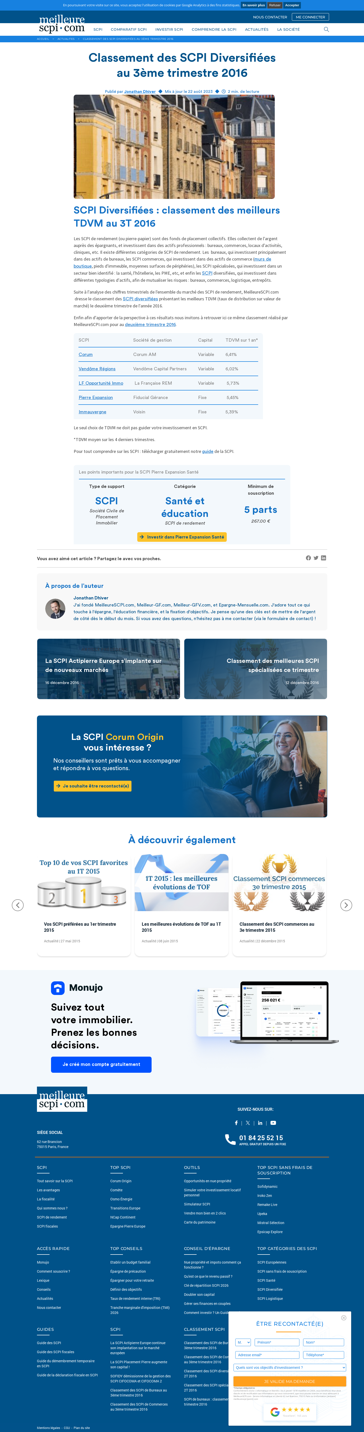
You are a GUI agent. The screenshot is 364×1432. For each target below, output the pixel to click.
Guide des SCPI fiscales (55, 1351)
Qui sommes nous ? (52, 1208)
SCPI (98, 29)
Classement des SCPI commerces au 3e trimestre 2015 (277, 927)
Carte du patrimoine (199, 1222)
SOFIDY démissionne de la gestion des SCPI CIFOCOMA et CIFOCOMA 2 (140, 1378)
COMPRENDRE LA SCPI (214, 29)
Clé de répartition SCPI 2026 (206, 1285)
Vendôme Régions (97, 369)
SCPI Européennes (271, 1262)
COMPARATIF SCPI (129, 29)
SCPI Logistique (270, 1298)
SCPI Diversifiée (270, 1289)
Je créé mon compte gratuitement (101, 1064)
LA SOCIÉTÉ (288, 29)
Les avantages (48, 1190)
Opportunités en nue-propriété (207, 1180)
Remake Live (267, 1204)
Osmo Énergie (121, 1199)
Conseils (44, 1289)
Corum (86, 354)
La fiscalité (46, 1199)
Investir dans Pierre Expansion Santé (182, 536)
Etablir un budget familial (130, 1262)
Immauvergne (92, 412)
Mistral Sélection (270, 1222)
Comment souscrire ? (53, 1271)
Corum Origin (120, 1180)
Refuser (275, 5)
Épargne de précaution (128, 1271)
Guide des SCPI (49, 1342)
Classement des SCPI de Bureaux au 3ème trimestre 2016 (138, 1393)
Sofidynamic (267, 1186)
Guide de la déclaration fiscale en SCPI (67, 1375)
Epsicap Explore (270, 1231)
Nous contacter (49, 1307)
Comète (116, 1190)
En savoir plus (254, 5)
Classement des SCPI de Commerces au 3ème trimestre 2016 (139, 1407)
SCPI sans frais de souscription (282, 1271)
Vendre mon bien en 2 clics (205, 1213)
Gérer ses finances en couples (207, 1303)
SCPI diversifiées (140, 299)
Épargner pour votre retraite (132, 1280)
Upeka (262, 1213)
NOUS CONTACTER (270, 17)
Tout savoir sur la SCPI (55, 1180)
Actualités (45, 1298)
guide (207, 451)
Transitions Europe (125, 1208)
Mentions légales (49, 1428)
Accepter (292, 5)
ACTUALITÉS (257, 29)
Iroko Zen (264, 1195)
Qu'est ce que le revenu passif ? (208, 1276)
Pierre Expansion (96, 397)
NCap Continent (122, 1217)
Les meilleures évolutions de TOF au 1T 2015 (181, 927)
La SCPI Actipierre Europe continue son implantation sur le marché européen (137, 1347)
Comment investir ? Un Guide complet (213, 1312)
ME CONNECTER (310, 17)
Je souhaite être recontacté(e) (92, 785)
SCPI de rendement (52, 1217)
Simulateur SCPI (197, 1204)
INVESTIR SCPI (169, 29)
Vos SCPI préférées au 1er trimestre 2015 (80, 927)
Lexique (43, 1280)
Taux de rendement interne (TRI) (135, 1298)
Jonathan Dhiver (140, 92)
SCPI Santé (266, 1280)
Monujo (43, 1262)
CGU (67, 1428)
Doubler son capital (199, 1294)
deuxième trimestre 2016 (150, 324)
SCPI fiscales (47, 1226)
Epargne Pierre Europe (127, 1226)
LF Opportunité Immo (101, 383)
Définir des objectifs (126, 1289)
